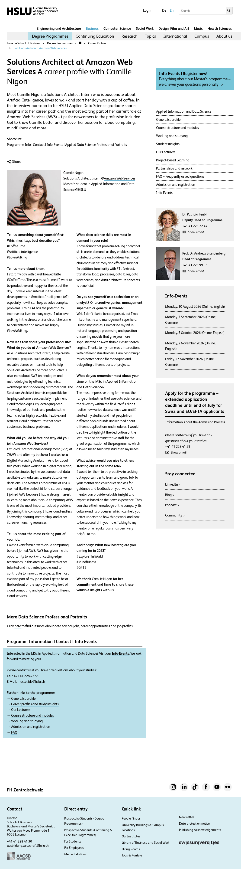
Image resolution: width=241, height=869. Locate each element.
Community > (175, 515)
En (172, 10)
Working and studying (27, 721)
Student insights (168, 144)
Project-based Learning (172, 160)
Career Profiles (97, 43)
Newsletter (186, 817)
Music (198, 28)
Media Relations (75, 854)
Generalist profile (23, 698)
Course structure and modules (32, 715)
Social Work (145, 28)
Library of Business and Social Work (145, 842)
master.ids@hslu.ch (31, 681)
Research (130, 36)
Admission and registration (30, 727)
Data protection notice (194, 823)
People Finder (131, 818)
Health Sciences (220, 28)
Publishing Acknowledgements (200, 830)
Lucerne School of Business (23, 43)
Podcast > (172, 505)
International (175, 36)
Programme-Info (19, 145)
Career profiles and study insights (35, 704)
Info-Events (55, 145)
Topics (150, 36)
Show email (196, 232)
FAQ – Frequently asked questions (180, 176)
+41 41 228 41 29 (177, 446)
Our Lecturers (20, 710)
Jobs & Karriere (132, 855)
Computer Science (117, 28)
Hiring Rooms (131, 849)
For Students (72, 841)
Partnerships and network (174, 168)
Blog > (169, 495)
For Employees (74, 847)
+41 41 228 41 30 (19, 841)
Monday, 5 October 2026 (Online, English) (195, 333)
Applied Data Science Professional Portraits (96, 145)
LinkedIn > (172, 484)
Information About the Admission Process (195, 422)
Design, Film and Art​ (173, 28)
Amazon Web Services (119, 178)
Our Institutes (131, 836)
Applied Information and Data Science (183, 111)
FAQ (14, 732)
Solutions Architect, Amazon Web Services (40, 48)
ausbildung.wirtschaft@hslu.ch (28, 845)
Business (92, 28)
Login (147, 10)
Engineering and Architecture (59, 28)
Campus (201, 36)
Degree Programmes (50, 36)
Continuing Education (95, 36)
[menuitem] (50, 36)
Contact (39, 145)
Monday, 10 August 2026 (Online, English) (195, 306)
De (164, 10)
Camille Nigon (73, 173)
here (18, 626)
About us (224, 36)
